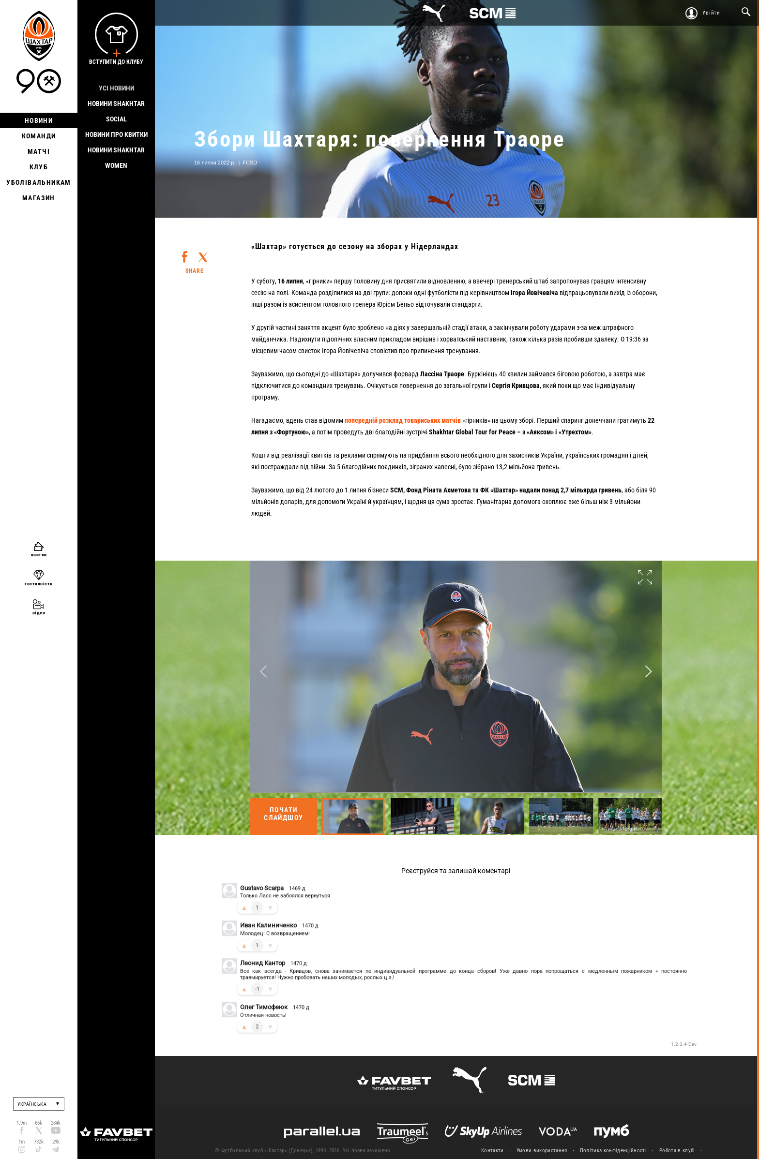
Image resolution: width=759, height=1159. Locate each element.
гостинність (39, 583)
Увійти (711, 13)
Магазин (38, 198)
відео (39, 612)
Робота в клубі (677, 1150)
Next (648, 672)
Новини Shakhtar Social (116, 111)
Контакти (492, 1150)
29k (56, 1142)
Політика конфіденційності (613, 1150)
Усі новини (116, 88)
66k (38, 1123)
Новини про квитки (116, 134)
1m (21, 1142)
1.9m (21, 1123)
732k (39, 1142)
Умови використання (541, 1150)
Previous (263, 672)
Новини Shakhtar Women (116, 157)
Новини (39, 120)
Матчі (39, 151)
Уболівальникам (38, 182)
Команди (39, 136)
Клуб (39, 167)
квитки (39, 554)
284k (56, 1123)
